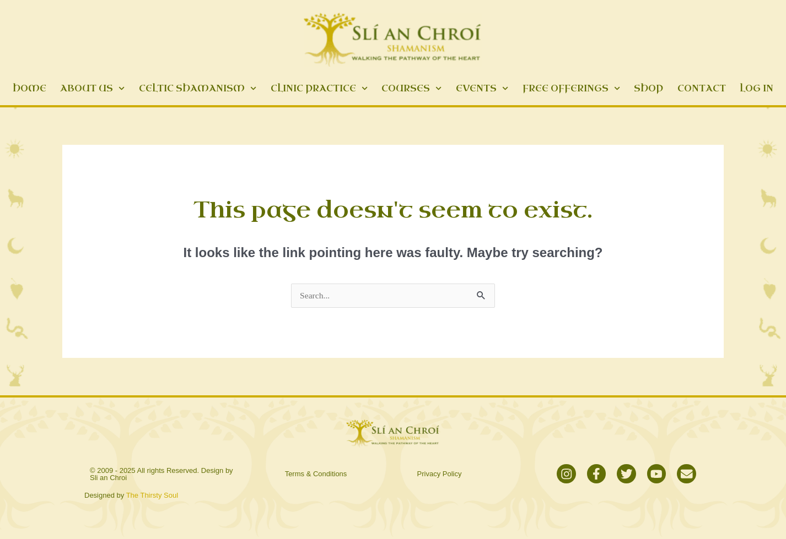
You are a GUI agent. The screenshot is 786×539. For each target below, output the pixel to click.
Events (482, 88)
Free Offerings (571, 88)
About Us (92, 88)
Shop (648, 88)
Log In (756, 88)
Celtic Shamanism (197, 88)
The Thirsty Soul (152, 497)
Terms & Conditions (316, 475)
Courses (411, 88)
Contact (701, 88)
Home (29, 88)
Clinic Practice (319, 88)
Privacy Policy (439, 475)
